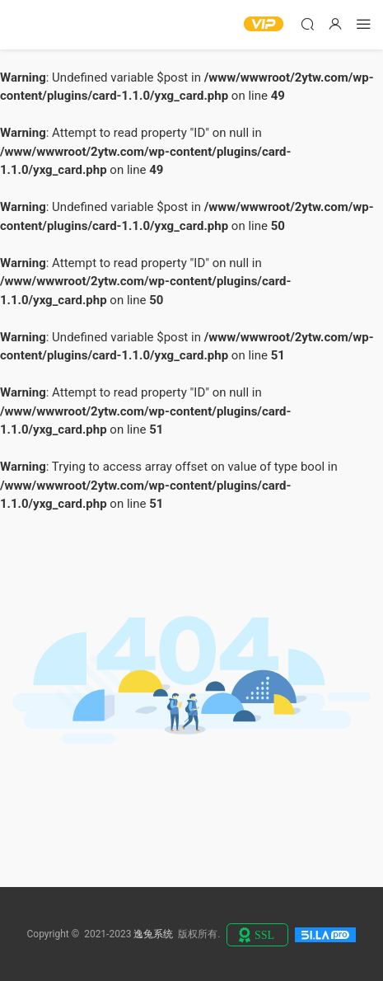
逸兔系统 (37, 24)
